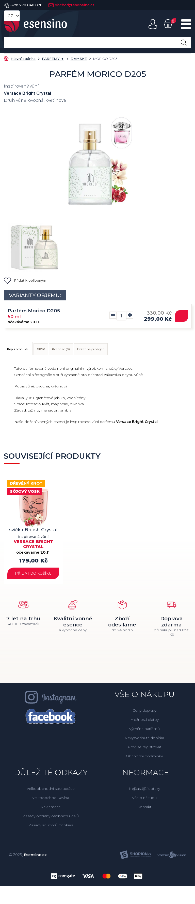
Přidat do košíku (33, 574)
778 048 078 (23, 5)
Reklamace (51, 809)
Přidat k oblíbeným (25, 280)
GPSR (59, 350)
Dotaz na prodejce (131, 350)
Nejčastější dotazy (144, 791)
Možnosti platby (144, 722)
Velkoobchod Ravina (50, 800)
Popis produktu (25, 350)
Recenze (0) (88, 350)
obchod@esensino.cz (71, 5)
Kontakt (144, 809)
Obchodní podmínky (144, 758)
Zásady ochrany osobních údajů (51, 818)
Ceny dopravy (144, 712)
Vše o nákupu (144, 800)
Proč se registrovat (144, 749)
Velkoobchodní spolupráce (51, 791)
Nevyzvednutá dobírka (144, 740)
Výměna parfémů (144, 731)
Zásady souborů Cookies (51, 827)
